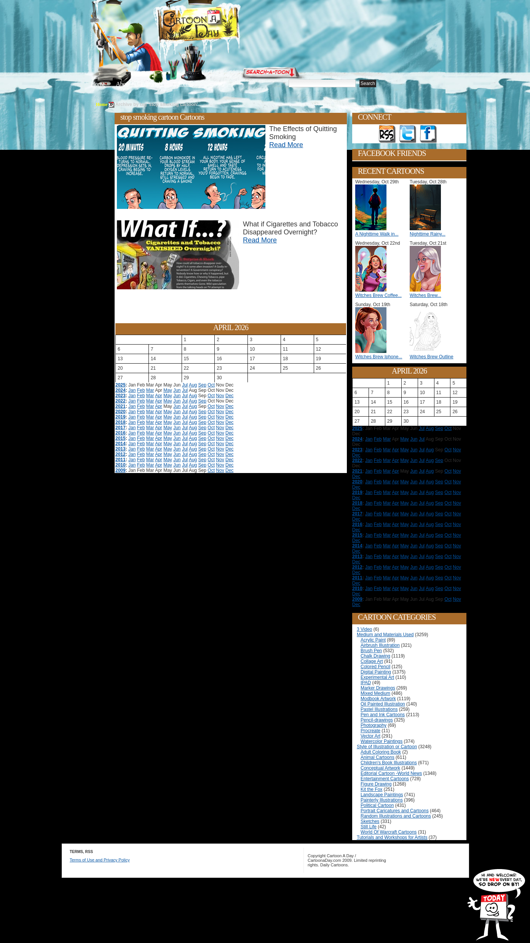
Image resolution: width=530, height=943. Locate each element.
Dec (229, 395)
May (167, 390)
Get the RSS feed (387, 134)
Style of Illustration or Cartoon (387, 746)
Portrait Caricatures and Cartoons (395, 810)
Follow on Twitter (407, 134)
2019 (120, 417)
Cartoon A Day (217, 25)
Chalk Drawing (375, 656)
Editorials (151, 84)
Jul (185, 385)
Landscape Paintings (382, 794)
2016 (120, 433)
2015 (120, 438)
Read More (286, 145)
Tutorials (183, 84)
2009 (120, 470)
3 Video (364, 629)
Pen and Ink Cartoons (383, 714)
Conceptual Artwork (380, 768)
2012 (120, 454)
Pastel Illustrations (379, 709)
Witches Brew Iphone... (378, 356)
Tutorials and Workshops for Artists (392, 837)
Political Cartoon (377, 805)
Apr (158, 395)
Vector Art (370, 736)
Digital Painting (376, 672)
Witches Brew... (425, 295)
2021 (120, 406)
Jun (176, 390)
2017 (120, 427)
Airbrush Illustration (380, 645)
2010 (120, 465)
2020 (120, 411)
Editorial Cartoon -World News (391, 773)
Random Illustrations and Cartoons (396, 816)
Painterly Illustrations (382, 800)
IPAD (366, 682)
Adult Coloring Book (381, 752)
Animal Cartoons (377, 757)
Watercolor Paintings (381, 741)
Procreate (370, 730)
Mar (150, 390)
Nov (220, 395)
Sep (202, 385)
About (123, 84)
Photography (373, 725)
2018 (120, 422)
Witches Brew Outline (431, 356)
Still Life (369, 826)
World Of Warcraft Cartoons (389, 832)
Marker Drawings (378, 688)
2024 (120, 390)
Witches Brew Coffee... (378, 295)
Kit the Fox (371, 789)
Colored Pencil (375, 666)
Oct (211, 385)
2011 (120, 459)
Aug (193, 385)
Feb (141, 390)
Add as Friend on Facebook (428, 134)
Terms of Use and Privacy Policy (100, 860)
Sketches (370, 821)
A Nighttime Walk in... (377, 234)
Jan (132, 390)
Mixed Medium (375, 693)
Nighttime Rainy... (427, 234)
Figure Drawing (376, 784)
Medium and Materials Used (385, 634)
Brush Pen (371, 650)
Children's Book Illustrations (389, 762)
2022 (120, 401)
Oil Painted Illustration (383, 704)
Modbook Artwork (378, 698)
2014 (120, 443)
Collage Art (372, 661)
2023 (120, 395)
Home (98, 84)
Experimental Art (377, 677)
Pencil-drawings (377, 720)
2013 (120, 449)
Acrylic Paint (373, 640)
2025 (120, 385)
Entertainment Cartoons (385, 778)
